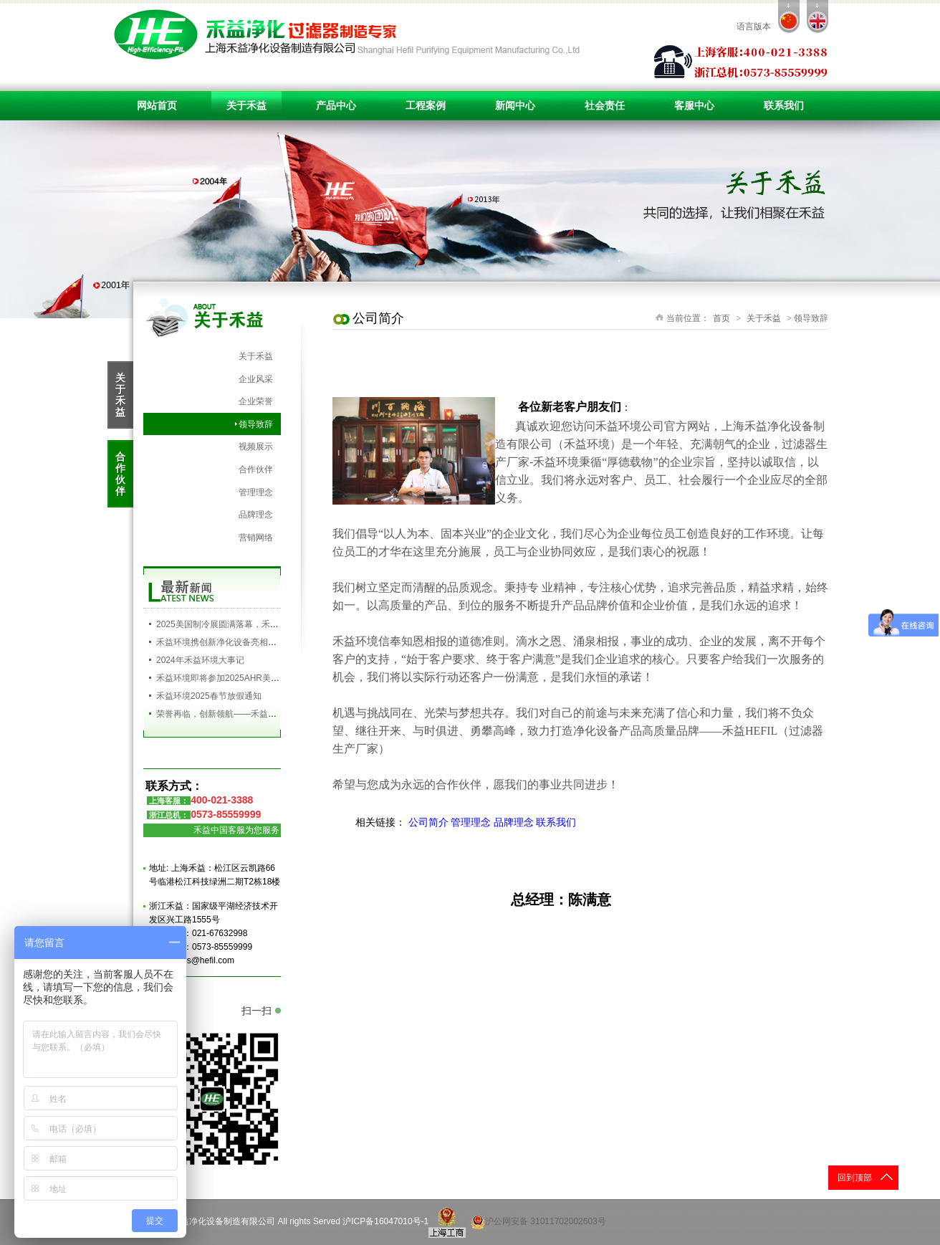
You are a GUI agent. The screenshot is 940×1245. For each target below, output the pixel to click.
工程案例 (426, 105)
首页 (721, 318)
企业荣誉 (256, 401)
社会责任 (605, 105)
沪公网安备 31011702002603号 (538, 1222)
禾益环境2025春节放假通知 (209, 696)
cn (789, 16)
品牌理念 (256, 515)
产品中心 (336, 105)
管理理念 (256, 492)
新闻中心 (515, 105)
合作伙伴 (256, 469)
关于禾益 (246, 105)
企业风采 (256, 379)
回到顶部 (855, 1178)
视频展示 (256, 447)
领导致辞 (256, 424)
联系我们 (784, 105)
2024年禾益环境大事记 (200, 660)
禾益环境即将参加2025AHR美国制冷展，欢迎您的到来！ (265, 678)
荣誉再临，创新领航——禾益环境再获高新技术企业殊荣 (263, 714)
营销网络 (256, 538)
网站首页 (157, 105)
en (817, 16)
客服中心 (694, 105)
